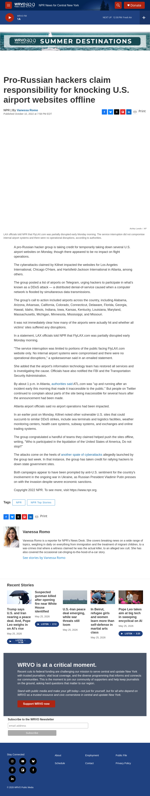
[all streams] (145, 18)
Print (142, 111)
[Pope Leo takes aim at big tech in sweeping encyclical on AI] (131, 597)
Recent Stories (20, 585)
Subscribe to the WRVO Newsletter (31, 719)
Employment (92, 755)
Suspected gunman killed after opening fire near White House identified (46, 601)
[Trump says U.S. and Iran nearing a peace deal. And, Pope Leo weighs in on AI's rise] (19, 597)
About (58, 755)
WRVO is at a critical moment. (57, 665)
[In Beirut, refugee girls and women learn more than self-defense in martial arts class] (103, 597)
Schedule (60, 763)
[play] (9, 18)
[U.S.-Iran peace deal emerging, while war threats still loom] (75, 597)
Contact (89, 763)
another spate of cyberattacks (81, 454)
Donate (135, 5)
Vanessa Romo (27, 110)
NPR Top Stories (41, 502)
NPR (19, 502)
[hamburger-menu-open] (8, 5)
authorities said (62, 384)
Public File (121, 755)
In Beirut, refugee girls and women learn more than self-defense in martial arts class (102, 621)
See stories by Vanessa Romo (44, 558)
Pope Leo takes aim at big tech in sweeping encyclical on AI (130, 615)
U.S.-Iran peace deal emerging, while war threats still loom (74, 617)
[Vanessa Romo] (11, 536)
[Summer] (75, 41)
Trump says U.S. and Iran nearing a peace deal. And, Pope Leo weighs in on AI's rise (19, 619)
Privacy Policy (123, 763)
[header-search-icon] (118, 5)
